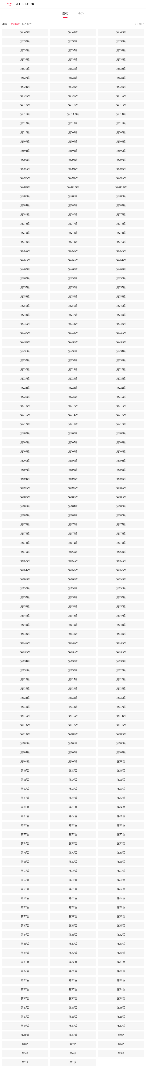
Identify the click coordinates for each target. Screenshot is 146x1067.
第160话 (73, 579)
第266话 (25, 260)
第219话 (121, 396)
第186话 (121, 497)
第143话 (25, 633)
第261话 (121, 269)
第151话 (73, 606)
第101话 (25, 761)
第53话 (25, 907)
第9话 (121, 1035)
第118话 (73, 706)
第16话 (73, 1016)
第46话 (73, 925)
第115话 (73, 715)
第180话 (121, 515)
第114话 (120, 715)
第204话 (121, 442)
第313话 (25, 123)
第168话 (121, 551)
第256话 (73, 287)
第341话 (73, 32)
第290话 (121, 178)
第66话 (121, 861)
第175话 (73, 533)
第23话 (25, 998)
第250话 (73, 305)
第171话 (121, 542)
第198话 (121, 460)
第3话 (121, 1053)
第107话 (25, 743)
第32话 (25, 971)
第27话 (121, 980)
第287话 (25, 196)
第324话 (25, 86)
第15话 (121, 1016)
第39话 (121, 943)
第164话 (25, 570)
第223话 (73, 387)
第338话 (73, 41)
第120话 (121, 697)
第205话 (73, 442)
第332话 (73, 59)
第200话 (25, 460)
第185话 (25, 506)
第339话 (25, 41)
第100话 (73, 761)
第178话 (73, 524)
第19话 (73, 1007)
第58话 (73, 889)
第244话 (73, 323)
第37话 (73, 953)
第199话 (73, 460)
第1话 (73, 1062)
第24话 (121, 989)
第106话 (73, 743)
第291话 (73, 178)
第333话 (25, 59)
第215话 (25, 415)
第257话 (25, 287)
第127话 (73, 679)
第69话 (121, 852)
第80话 (25, 825)
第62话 (25, 880)
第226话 (73, 378)
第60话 (121, 880)
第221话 (25, 396)
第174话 (121, 533)
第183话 (121, 506)
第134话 (25, 661)
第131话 (25, 670)
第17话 (25, 1016)
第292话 (25, 178)
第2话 (25, 1062)
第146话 (25, 624)
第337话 (121, 41)
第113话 (24, 725)
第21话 (121, 998)
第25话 (73, 989)
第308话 (121, 132)
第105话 (121, 743)
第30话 (121, 971)
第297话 (121, 159)
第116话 (24, 715)
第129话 (121, 670)
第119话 (24, 706)
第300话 (121, 150)
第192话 (121, 478)
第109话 (73, 734)
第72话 (121, 843)
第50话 (25, 916)
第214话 (73, 415)
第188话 (25, 497)
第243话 (121, 323)
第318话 (25, 105)
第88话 (73, 798)
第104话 (25, 752)
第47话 (25, 925)
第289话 (25, 187)
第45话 (121, 925)
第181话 (73, 515)
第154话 (73, 597)
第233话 (25, 360)
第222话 (121, 387)
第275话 (25, 232)
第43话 (73, 934)
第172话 (73, 542)
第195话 (121, 469)
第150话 (121, 606)
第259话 (73, 278)
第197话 (25, 469)
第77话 (25, 834)
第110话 (24, 734)
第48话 (121, 916)
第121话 (73, 697)
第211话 (73, 424)
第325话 (121, 77)
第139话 (73, 643)
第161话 (25, 579)
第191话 (25, 488)
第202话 (73, 451)
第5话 (25, 1053)
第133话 (73, 661)
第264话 (121, 260)
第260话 (25, 278)
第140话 (25, 643)
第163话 (73, 570)
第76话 (73, 834)
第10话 (73, 1035)
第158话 (25, 588)
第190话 (73, 488)
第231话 (121, 360)
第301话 (73, 150)
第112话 (73, 725)
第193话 (73, 478)
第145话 (73, 624)
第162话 (121, 570)
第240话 (121, 333)
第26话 (25, 989)
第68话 (25, 861)
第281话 (25, 214)
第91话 (73, 788)
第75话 (121, 834)
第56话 (25, 898)
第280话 (73, 214)
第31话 (73, 971)
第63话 (121, 870)
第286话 (73, 196)
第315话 (25, 114)
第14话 (25, 1025)
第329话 (73, 68)
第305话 (73, 141)
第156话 (121, 588)
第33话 (121, 962)
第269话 (25, 251)
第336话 (25, 50)
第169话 (73, 551)
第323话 (73, 86)
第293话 (121, 169)
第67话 (73, 861)
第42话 (121, 934)
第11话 (25, 1035)
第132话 (121, 661)
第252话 (121, 296)
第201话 (121, 451)
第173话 (25, 542)
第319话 (121, 96)
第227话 (25, 378)
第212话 (25, 424)
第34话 (73, 962)
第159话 (121, 579)
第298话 (73, 159)
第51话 (121, 907)
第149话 (25, 615)
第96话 (121, 770)
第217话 (73, 406)
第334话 (121, 50)
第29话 (25, 980)
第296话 (25, 169)
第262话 (73, 269)
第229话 (73, 369)
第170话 (25, 551)
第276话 (121, 223)
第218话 (25, 406)
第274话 (73, 232)
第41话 (25, 943)
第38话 (25, 953)
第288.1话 (121, 187)
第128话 (25, 679)
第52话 (73, 907)
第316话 (121, 105)
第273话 (121, 232)
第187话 (73, 497)
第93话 (121, 779)
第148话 (73, 615)
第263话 (25, 269)
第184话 (73, 506)
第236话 (25, 351)
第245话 (25, 323)
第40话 (73, 943)
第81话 (121, 816)
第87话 (121, 798)
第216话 (121, 406)
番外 (81, 13)
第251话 (25, 305)
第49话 (73, 916)
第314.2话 (73, 114)
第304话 (121, 141)
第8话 (25, 1044)
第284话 (25, 205)
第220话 (73, 396)
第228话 (121, 369)
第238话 (73, 342)
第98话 (25, 770)
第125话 (25, 688)
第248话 (25, 314)
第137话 (25, 652)
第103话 (73, 752)
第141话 (121, 633)
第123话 (121, 688)
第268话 (73, 251)
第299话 (25, 159)
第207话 (121, 433)
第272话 (25, 241)
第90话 (121, 788)
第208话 (73, 433)
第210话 (121, 424)
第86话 (25, 807)
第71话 (25, 852)
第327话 (25, 77)
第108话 (121, 734)
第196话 (73, 469)
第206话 (25, 442)
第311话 (120, 123)
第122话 (25, 697)
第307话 (25, 141)
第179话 (25, 524)
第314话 (121, 114)
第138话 (121, 643)
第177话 (121, 524)
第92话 (25, 788)
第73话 (73, 843)
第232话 (73, 360)
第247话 (73, 314)
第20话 (25, 1007)
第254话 (25, 296)
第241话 (73, 333)
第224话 (25, 387)
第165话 (121, 561)
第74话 (25, 843)
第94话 (73, 779)
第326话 (73, 77)
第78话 (121, 825)
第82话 (73, 816)
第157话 (73, 588)
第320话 (73, 96)
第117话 (120, 706)
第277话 (73, 223)
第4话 (73, 1053)
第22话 (73, 998)
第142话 (73, 633)
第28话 (73, 980)
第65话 (25, 870)
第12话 (121, 1025)
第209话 (25, 433)
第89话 (25, 798)
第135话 (121, 652)
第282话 (121, 205)
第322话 (121, 86)
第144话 (121, 624)
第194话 (25, 478)
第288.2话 (73, 187)
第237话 (121, 342)
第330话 (25, 68)
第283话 (73, 205)
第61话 (73, 880)
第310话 (25, 132)
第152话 (25, 606)
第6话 (121, 1044)
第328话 (121, 68)
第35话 (25, 962)
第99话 (121, 761)
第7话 (73, 1044)
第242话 (25, 333)
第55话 (73, 898)
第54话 (121, 898)
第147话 (121, 615)
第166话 (73, 561)
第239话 (25, 342)
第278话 (25, 223)
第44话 (25, 934)
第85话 (73, 807)
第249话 (121, 305)
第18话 (121, 1007)
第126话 (121, 679)
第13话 (73, 1025)
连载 (65, 13)
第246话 (121, 314)
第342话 (15, 23)
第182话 (25, 515)
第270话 (121, 241)
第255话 (121, 287)
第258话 (121, 278)
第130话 (73, 670)
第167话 (25, 561)
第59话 (25, 889)
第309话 (73, 132)
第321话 (25, 96)
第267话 (121, 251)
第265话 (73, 260)
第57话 (121, 889)
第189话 (121, 488)
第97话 (73, 770)
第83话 (25, 816)
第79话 (73, 825)
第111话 (121, 725)
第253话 (73, 296)
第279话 (121, 214)
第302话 (25, 150)
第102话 (121, 752)
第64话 (73, 870)
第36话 (121, 953)
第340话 (121, 32)
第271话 (73, 241)
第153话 (121, 597)
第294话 (73, 169)
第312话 (73, 123)
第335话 (73, 50)
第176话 (25, 533)
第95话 (25, 779)
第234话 (121, 351)
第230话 (25, 369)
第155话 (25, 597)
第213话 (121, 415)
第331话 (121, 59)
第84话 (121, 807)
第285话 (121, 196)
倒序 (141, 23)
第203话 (25, 451)
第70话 (73, 852)
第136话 (73, 652)
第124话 (73, 688)
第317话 (73, 105)
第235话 (73, 351)
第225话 (121, 378)
